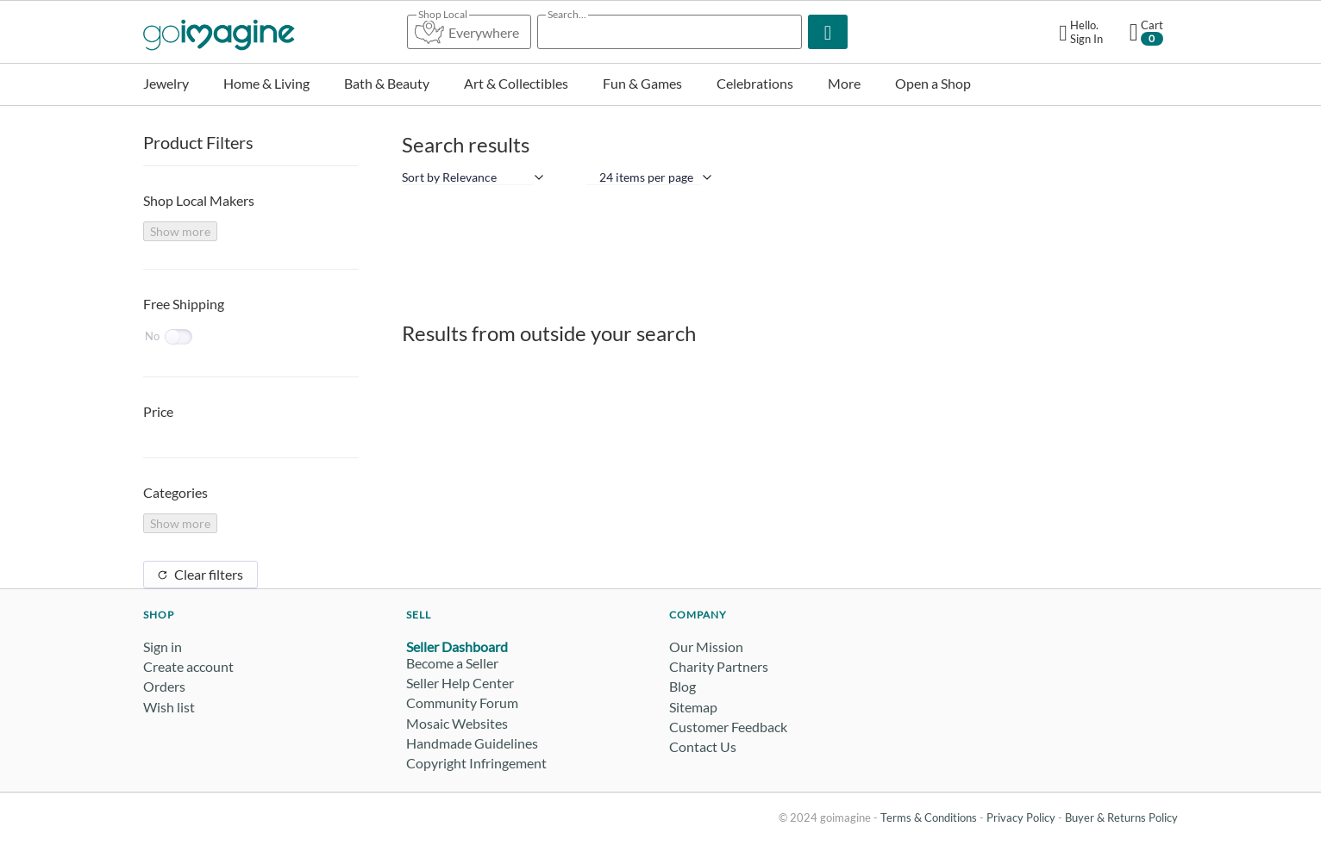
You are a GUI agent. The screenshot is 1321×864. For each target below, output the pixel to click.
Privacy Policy (1020, 817)
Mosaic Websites (457, 723)
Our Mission (706, 646)
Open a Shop (933, 83)
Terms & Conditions (928, 817)
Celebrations (755, 83)
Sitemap (693, 707)
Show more (180, 231)
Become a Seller (452, 663)
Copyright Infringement (476, 763)
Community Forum (462, 702)
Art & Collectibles (516, 83)
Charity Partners (718, 666)
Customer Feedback (728, 726)
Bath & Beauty (386, 83)
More (844, 83)
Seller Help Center (460, 682)
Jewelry (166, 83)
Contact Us (702, 746)
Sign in (162, 646)
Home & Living (266, 83)
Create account (188, 666)
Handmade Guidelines (472, 743)
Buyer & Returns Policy (1121, 817)
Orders (164, 686)
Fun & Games (642, 83)
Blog (682, 686)
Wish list (169, 707)
